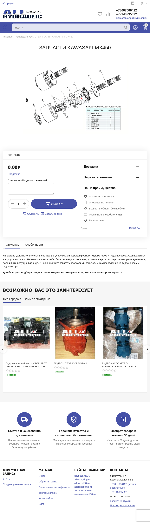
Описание (12, 244)
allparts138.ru (82, 483)
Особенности (34, 244)
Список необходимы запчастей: (28, 180)
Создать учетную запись (17, 484)
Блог (41, 503)
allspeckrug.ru (82, 475)
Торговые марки (48, 492)
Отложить (31, 214)
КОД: (10, 155)
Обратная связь (48, 481)
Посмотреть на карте (122, 505)
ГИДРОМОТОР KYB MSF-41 (70, 363)
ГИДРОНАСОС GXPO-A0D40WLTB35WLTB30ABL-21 (119, 365)
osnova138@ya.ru (120, 501)
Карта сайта (46, 498)
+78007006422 (126, 10)
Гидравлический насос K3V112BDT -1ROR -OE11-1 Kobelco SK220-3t (26, 365)
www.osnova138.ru (85, 494)
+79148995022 (126, 14)
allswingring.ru (82, 479)
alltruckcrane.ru (83, 490)
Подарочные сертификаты (54, 487)
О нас (42, 475)
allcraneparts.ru (83, 486)
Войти (6, 479)
